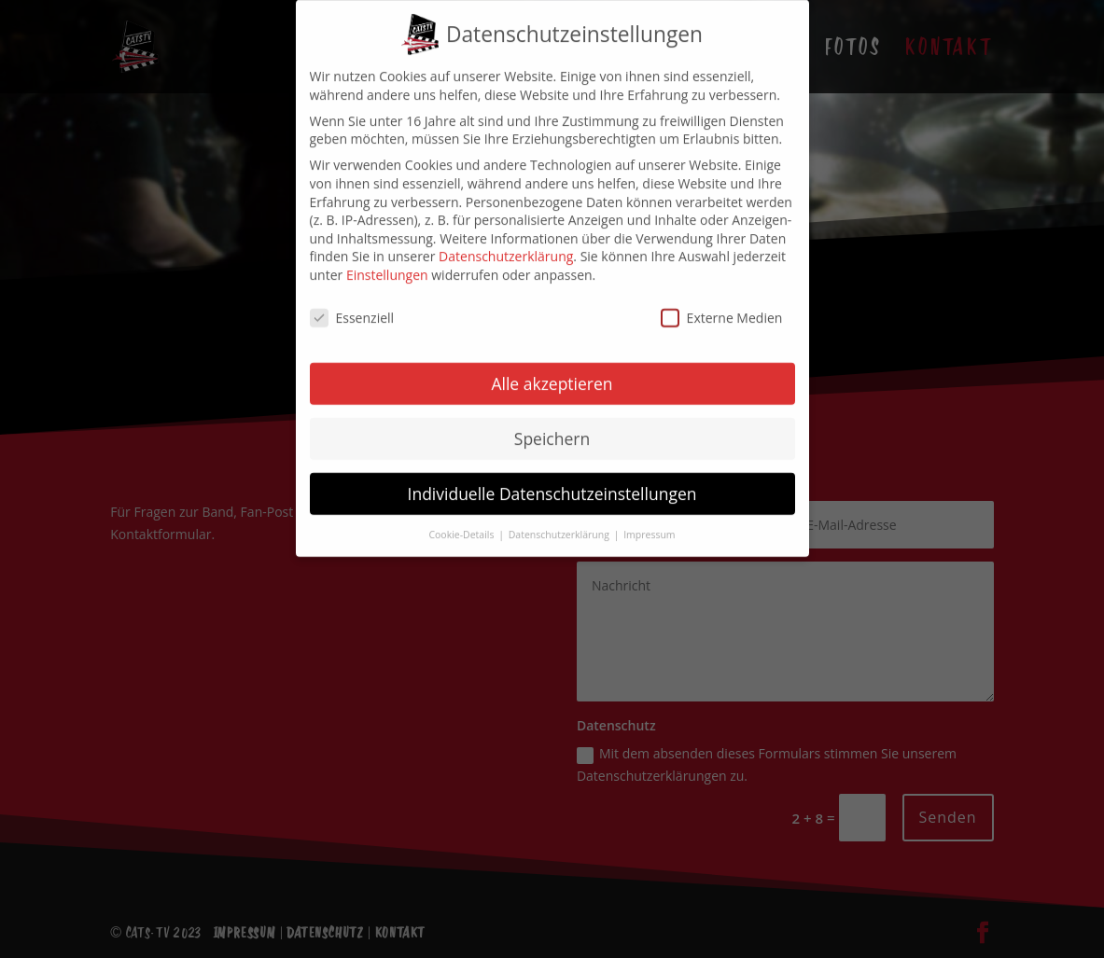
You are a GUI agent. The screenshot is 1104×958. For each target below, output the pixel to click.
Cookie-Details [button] (462, 520)
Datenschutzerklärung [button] (560, 520)
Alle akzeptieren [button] (551, 369)
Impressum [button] (649, 520)
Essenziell (352, 303)
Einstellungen (387, 261)
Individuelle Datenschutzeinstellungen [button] (552, 479)
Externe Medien (722, 303)
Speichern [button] (552, 424)
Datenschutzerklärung (506, 243)
